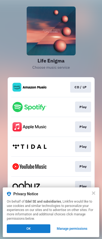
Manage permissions (72, 229)
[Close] (93, 193)
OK (28, 229)
